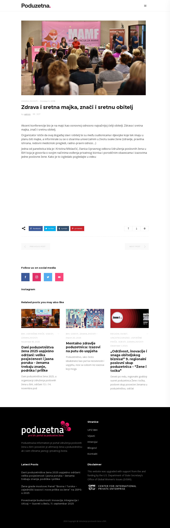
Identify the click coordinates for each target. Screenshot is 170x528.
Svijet (123, 333)
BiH (23, 333)
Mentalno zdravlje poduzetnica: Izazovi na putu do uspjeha (83, 347)
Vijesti (91, 435)
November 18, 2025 (30, 341)
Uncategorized (120, 337)
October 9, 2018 (47, 101)
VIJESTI (49, 333)
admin (27, 114)
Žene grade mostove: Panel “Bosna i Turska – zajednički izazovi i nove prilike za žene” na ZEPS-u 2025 (51, 490)
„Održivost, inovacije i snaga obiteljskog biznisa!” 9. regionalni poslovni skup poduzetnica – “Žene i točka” (128, 361)
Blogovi (92, 447)
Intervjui (92, 441)
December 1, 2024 (119, 345)
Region (114, 333)
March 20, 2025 (73, 337)
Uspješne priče (35, 333)
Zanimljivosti (29, 101)
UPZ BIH (92, 430)
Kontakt (92, 453)
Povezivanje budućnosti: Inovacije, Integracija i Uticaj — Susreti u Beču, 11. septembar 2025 (50, 502)
